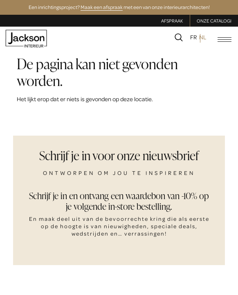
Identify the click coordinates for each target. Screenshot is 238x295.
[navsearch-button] (179, 39)
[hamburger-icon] (224, 39)
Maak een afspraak (102, 7)
